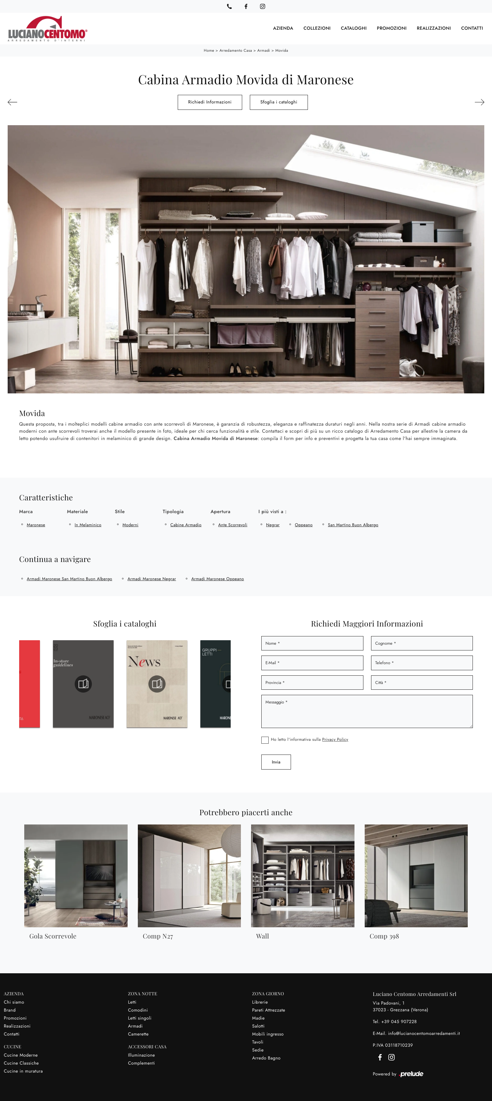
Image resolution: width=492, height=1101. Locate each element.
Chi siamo (14, 1002)
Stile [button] (120, 511)
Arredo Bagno (266, 1058)
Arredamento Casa (236, 50)
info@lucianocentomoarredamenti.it (424, 1033)
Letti (132, 1002)
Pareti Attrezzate (268, 1010)
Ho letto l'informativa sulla (309, 739)
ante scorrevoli (232, 525)
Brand (10, 1010)
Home (209, 50)
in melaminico (88, 525)
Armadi (263, 50)
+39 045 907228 (399, 1022)
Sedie (258, 1050)
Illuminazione (141, 1055)
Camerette (138, 1034)
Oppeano (303, 525)
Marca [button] (26, 511)
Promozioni (391, 28)
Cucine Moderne (21, 1055)
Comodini (138, 1010)
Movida (281, 50)
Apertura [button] (220, 511)
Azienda (283, 28)
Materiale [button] (77, 511)
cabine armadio (186, 525)
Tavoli (257, 1042)
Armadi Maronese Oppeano (217, 579)
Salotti (258, 1026)
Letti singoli (140, 1018)
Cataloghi (354, 28)
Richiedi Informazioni (210, 102)
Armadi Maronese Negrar (152, 579)
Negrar (273, 525)
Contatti (472, 28)
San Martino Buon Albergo (353, 525)
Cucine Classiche (21, 1063)
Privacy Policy (335, 739)
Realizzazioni (434, 28)
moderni (130, 525)
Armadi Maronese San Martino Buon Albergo (69, 579)
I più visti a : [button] (272, 511)
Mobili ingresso (268, 1034)
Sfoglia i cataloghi (278, 102)
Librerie (260, 1002)
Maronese (36, 525)
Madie (258, 1018)
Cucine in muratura (23, 1071)
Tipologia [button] (173, 511)
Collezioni (317, 28)
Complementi (141, 1063)
